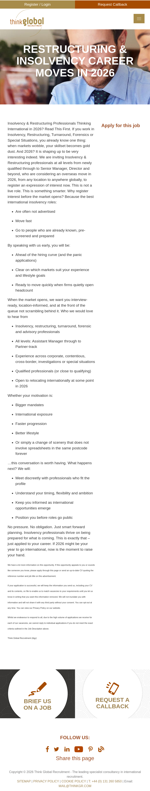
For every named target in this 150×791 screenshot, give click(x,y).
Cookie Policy (74, 781)
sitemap (24, 781)
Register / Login (37, 4)
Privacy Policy (46, 781)
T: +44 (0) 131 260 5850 (105, 781)
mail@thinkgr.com (75, 786)
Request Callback (112, 4)
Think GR (45, 25)
